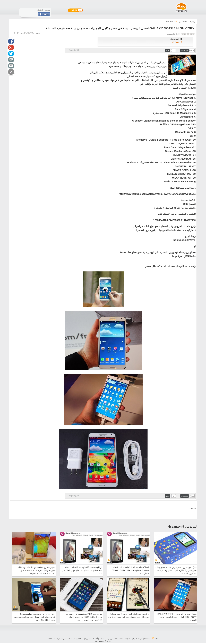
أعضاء (95, 639)
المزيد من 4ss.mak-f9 (182, 526)
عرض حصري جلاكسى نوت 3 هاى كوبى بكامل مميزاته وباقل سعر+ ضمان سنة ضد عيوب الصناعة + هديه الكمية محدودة (36, 570)
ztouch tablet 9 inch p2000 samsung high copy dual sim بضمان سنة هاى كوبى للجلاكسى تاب (82, 570)
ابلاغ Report (74, 50)
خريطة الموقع (137, 639)
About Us (51, 639)
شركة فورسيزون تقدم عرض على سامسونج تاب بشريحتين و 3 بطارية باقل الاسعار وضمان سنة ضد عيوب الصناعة (176, 570)
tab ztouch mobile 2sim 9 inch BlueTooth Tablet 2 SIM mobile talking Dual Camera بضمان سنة (130, 570)
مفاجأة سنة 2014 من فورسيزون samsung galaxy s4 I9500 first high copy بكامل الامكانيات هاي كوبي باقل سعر (84, 617)
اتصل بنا (88, 639)
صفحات (102, 639)
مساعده (80, 639)
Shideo (147, 639)
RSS (155, 639)
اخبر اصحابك (61, 639)
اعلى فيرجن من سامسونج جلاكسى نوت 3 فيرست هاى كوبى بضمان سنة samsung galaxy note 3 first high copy (34, 617)
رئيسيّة (109, 639)
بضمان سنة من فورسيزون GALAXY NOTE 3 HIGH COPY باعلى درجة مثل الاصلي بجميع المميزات (176, 617)
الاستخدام (71, 639)
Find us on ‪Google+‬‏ (122, 639)
